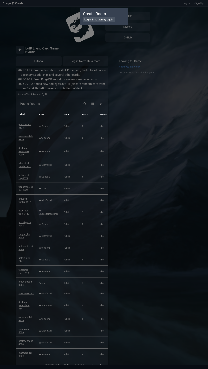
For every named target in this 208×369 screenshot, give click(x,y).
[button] (27, 114)
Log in (87, 19)
